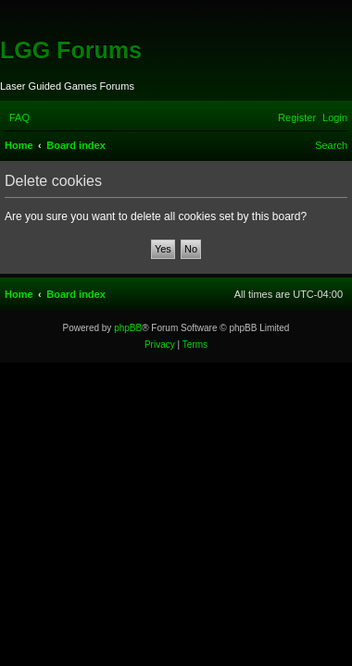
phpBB (128, 328)
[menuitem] (19, 117)
